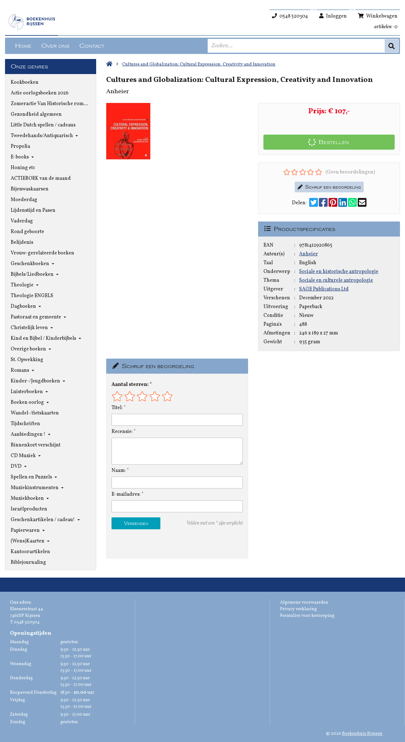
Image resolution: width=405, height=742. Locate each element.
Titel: (117, 407)
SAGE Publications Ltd (324, 289)
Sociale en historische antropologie (338, 271)
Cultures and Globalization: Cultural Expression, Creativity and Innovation (198, 64)
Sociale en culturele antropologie (336, 280)
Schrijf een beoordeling (329, 187)
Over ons (55, 45)
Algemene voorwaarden (304, 603)
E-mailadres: (126, 494)
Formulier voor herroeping (307, 616)
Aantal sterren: (130, 384)
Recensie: (122, 431)
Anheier (308, 254)
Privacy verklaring (298, 609)
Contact (91, 45)
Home (23, 45)
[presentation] (152, 543)
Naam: (119, 470)
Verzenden (136, 523)
